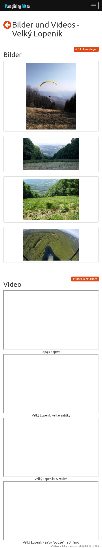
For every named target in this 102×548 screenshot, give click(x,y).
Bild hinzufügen (86, 49)
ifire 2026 (94, 546)
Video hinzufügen (85, 278)
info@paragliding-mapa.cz (63, 546)
